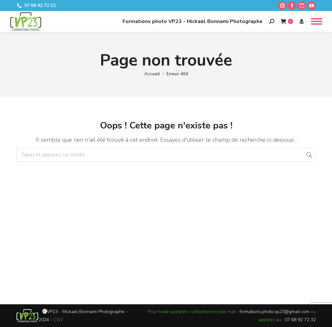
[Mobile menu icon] (316, 21)
